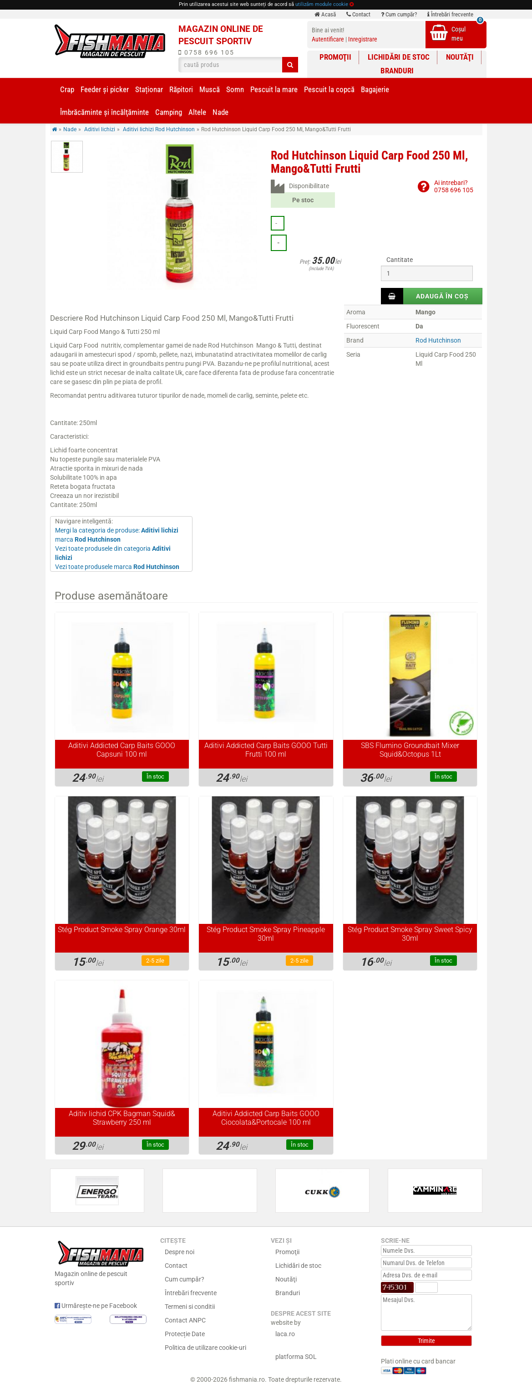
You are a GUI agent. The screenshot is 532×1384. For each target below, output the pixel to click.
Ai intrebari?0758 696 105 (453, 186)
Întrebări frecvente (450, 14)
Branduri (397, 70)
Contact (358, 14)
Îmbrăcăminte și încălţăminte (104, 112)
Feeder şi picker (105, 89)
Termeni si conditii (190, 1306)
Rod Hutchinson (438, 340)
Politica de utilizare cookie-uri (205, 1347)
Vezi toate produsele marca (117, 566)
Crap (67, 89)
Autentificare (328, 39)
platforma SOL (296, 1356)
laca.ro (285, 1334)
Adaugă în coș (442, 296)
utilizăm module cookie (321, 4)
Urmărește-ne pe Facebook (96, 1305)
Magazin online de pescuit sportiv (101, 1262)
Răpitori (181, 89)
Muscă (209, 89)
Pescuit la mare (274, 89)
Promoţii (335, 57)
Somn (235, 89)
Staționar (149, 89)
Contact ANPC (185, 1320)
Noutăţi (460, 57)
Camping (168, 112)
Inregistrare (362, 39)
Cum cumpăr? (399, 14)
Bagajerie (375, 89)
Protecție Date (185, 1334)
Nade (220, 112)
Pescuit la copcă (329, 89)
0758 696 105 (206, 52)
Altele (197, 112)
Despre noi (179, 1252)
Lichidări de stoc (399, 57)
